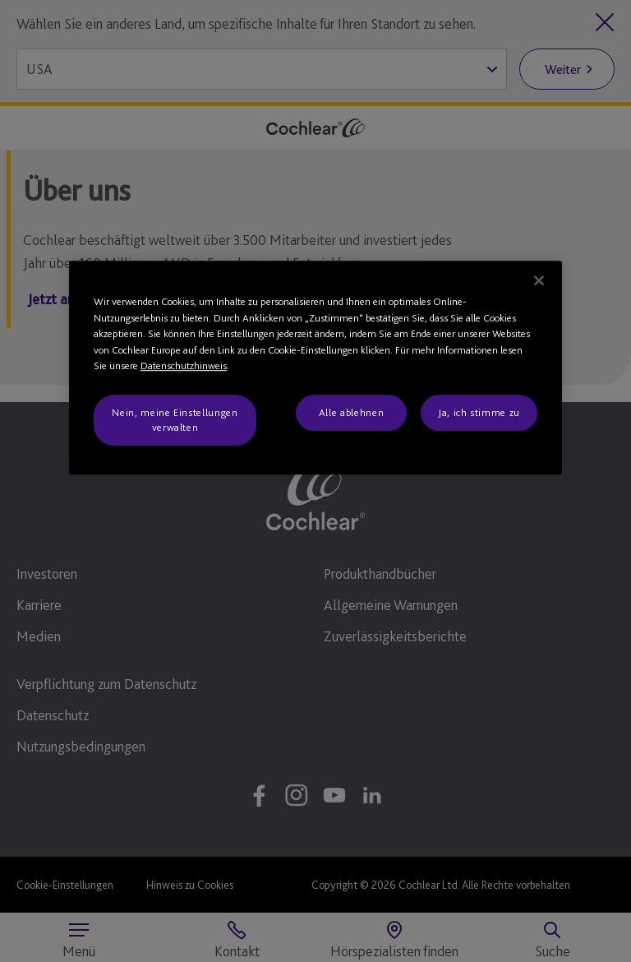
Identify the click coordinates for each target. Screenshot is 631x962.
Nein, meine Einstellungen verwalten (174, 419)
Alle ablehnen (351, 412)
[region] (315, 367)
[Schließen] (539, 280)
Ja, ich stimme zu (479, 412)
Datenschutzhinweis (183, 365)
